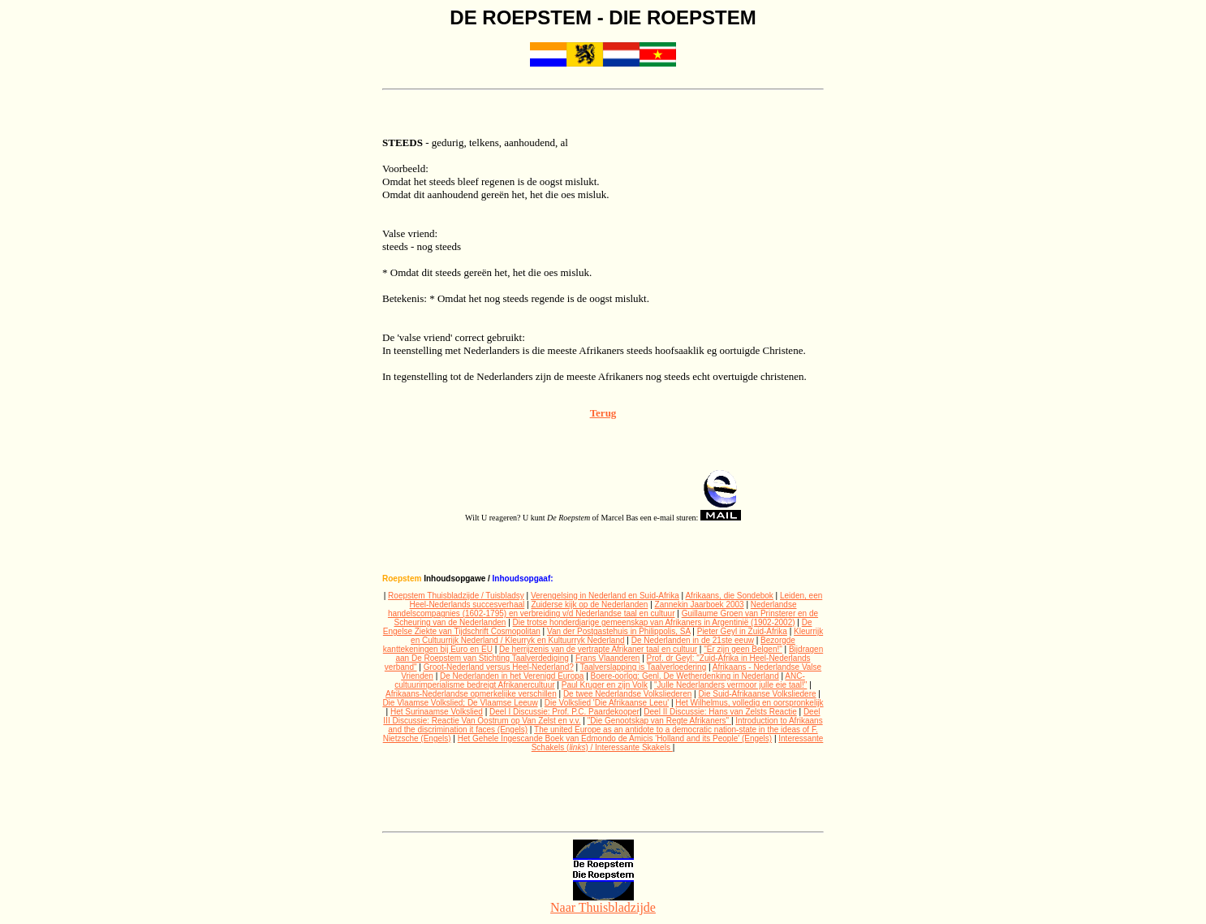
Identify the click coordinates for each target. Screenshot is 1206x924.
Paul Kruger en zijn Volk (605, 684)
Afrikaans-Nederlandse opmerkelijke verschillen (471, 693)
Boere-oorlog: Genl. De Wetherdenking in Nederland (685, 675)
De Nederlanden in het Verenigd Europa (512, 675)
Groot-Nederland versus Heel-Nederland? (499, 667)
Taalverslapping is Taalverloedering (643, 667)
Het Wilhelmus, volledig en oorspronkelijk (749, 702)
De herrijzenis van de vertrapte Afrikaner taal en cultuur (598, 649)
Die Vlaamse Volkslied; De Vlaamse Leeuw (459, 702)
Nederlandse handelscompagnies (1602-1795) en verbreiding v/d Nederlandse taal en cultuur (592, 609)
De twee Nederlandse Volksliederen (627, 693)
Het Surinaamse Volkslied (436, 711)
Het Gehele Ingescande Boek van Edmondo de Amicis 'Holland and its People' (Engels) (615, 738)
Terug (603, 413)
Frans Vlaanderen (607, 658)
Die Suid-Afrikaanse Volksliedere (757, 693)
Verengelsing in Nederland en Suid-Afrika (605, 595)
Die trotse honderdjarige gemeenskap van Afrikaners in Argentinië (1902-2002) (654, 622)
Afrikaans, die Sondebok (729, 595)
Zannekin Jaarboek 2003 (699, 604)
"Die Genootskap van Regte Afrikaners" (659, 720)
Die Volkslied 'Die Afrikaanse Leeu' (607, 702)
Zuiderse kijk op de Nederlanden (589, 604)
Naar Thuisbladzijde (603, 901)
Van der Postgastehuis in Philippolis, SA (619, 631)
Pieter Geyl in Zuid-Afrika (742, 631)
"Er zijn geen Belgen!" (743, 649)
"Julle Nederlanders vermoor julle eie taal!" (730, 684)
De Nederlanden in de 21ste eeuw (692, 640)
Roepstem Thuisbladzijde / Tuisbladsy (456, 595)
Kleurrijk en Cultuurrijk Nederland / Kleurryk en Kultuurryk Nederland (617, 636)
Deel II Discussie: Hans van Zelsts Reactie (720, 711)
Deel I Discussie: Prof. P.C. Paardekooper (564, 711)
